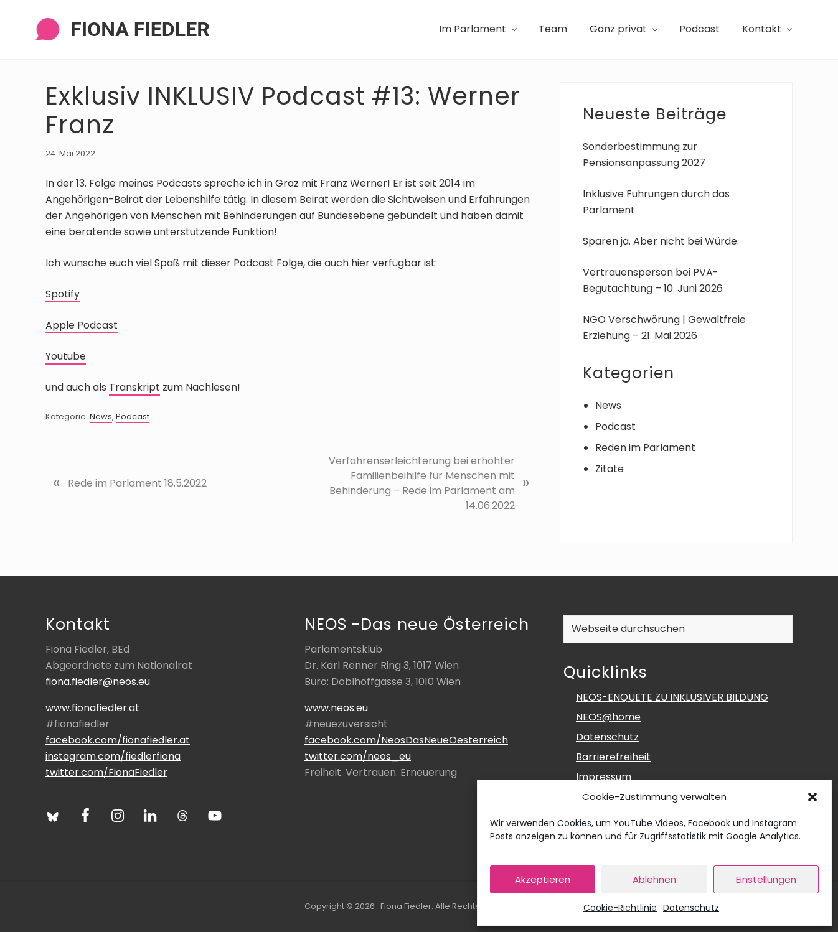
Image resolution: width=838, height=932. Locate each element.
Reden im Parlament (645, 447)
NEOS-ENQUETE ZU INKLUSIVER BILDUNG (672, 697)
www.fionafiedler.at (92, 708)
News (101, 416)
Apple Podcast (81, 325)
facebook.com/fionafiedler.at (117, 740)
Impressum (603, 777)
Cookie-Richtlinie (620, 908)
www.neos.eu (336, 708)
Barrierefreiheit (613, 757)
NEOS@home (608, 717)
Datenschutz (691, 908)
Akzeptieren (542, 879)
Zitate (609, 469)
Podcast (132, 416)
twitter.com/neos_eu (357, 756)
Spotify (62, 294)
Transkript (134, 387)
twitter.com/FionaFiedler (106, 772)
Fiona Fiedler (140, 29)
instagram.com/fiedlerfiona (113, 756)
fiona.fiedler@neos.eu (97, 681)
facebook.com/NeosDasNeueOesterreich (406, 740)
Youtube (65, 356)
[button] (812, 797)
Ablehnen (654, 879)
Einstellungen (766, 879)
